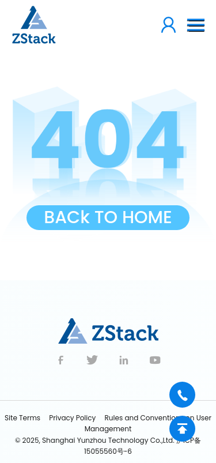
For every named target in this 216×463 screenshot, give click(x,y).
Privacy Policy (72, 418)
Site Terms (22, 418)
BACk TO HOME (108, 217)
